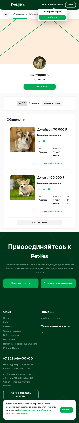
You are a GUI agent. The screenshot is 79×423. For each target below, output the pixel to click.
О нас (6, 318)
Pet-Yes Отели (11, 348)
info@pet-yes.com (50, 318)
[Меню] (5, 5)
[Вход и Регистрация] (70, 4)
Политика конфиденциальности (20, 344)
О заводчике (20, 14)
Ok (47, 333)
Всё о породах (11, 335)
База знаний (9, 340)
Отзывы (7, 327)
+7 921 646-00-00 (18, 358)
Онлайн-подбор (12, 331)
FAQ (5, 323)
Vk (42, 333)
